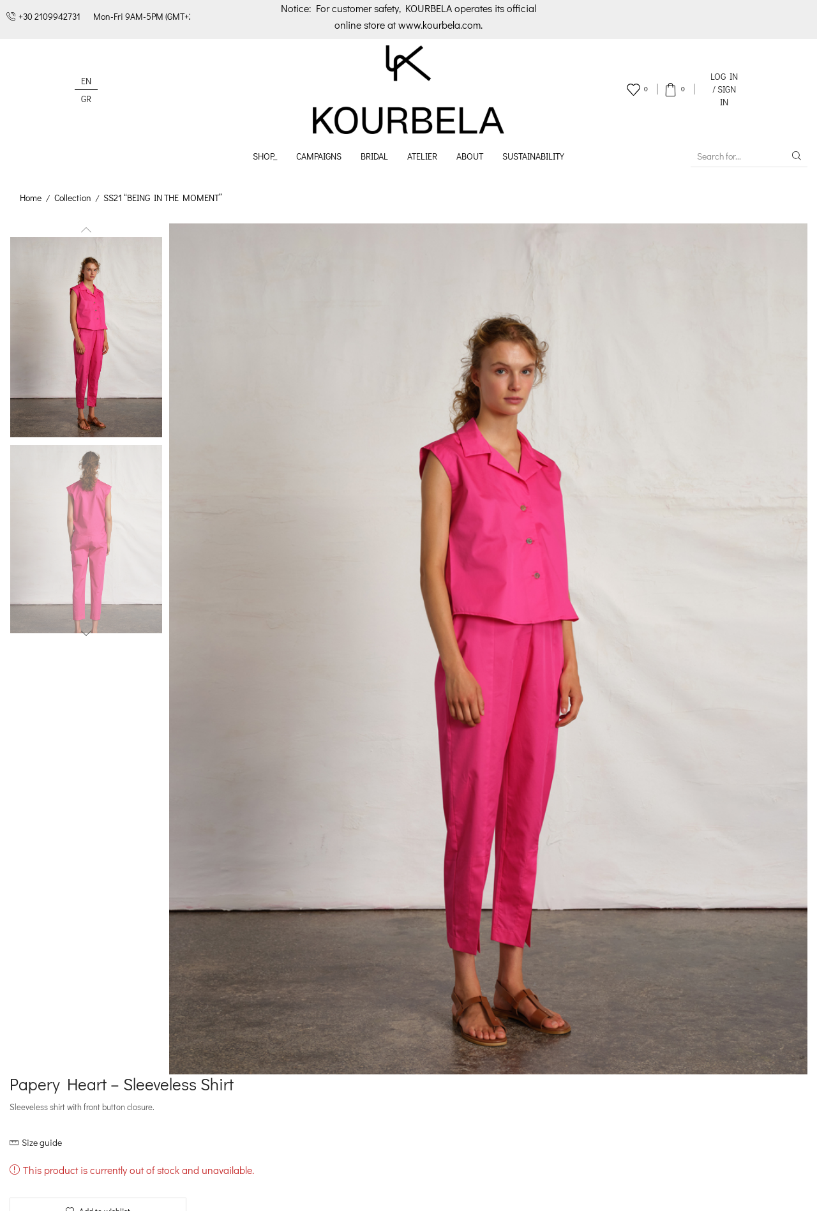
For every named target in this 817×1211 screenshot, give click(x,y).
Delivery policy (407, 1023)
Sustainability (533, 156)
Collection (72, 198)
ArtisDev (790, 1192)
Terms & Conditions (146, 1192)
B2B (222, 1055)
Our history (237, 1006)
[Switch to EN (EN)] (86, 80)
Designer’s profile (251, 990)
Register (454, 922)
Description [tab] (453, 461)
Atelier (422, 156)
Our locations (243, 1039)
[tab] (453, 461)
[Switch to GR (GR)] (86, 98)
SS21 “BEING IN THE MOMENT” (164, 198)
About (469, 156)
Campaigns (318, 156)
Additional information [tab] (551, 461)
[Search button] (796, 156)
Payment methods (415, 1006)
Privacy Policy (249, 1192)
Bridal (374, 156)
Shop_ (265, 156)
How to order (405, 990)
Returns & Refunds (417, 1039)
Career (228, 1071)
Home (30, 198)
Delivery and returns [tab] (671, 461)
